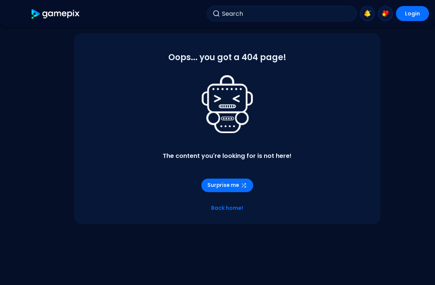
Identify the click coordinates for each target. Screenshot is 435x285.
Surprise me (227, 185)
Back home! (227, 208)
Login (412, 13)
